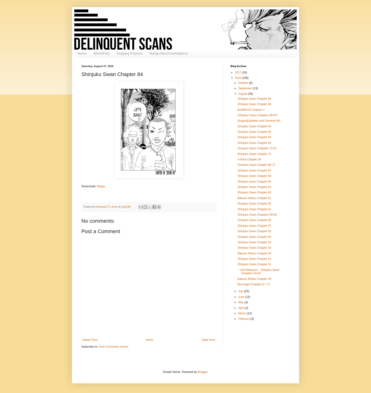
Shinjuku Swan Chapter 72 (254, 154)
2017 (238, 72)
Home (82, 53)
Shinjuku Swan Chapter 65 (254, 181)
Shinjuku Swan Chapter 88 (254, 104)
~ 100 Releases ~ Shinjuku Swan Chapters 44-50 (258, 271)
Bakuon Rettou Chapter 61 (254, 198)
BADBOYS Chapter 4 (251, 109)
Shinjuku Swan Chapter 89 (254, 98)
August (243, 93)
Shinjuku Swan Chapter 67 (254, 170)
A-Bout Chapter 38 (249, 159)
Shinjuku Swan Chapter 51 (254, 264)
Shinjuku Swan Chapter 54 (254, 242)
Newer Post (90, 340)
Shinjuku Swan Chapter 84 (254, 131)
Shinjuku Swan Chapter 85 (254, 126)
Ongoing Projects (129, 53)
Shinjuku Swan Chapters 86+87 (257, 115)
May (241, 302)
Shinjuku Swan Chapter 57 (254, 225)
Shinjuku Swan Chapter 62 (254, 203)
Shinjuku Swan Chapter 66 (254, 176)
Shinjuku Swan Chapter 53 (254, 247)
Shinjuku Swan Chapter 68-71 (256, 165)
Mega (101, 186)
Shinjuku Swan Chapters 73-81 (257, 148)
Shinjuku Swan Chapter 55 (254, 237)
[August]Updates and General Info (259, 120)
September (245, 88)
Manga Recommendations (168, 53)
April (241, 308)
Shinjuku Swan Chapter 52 (254, 259)
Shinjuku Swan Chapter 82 (254, 143)
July (241, 291)
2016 (238, 78)
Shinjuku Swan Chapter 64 (254, 187)
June (241, 297)
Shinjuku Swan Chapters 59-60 (257, 214)
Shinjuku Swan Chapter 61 (254, 209)
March (242, 313)
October (243, 83)
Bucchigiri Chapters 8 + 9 (253, 284)
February (244, 318)
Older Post (208, 340)
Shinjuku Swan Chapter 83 (254, 137)
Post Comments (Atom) (113, 346)
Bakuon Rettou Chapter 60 (254, 253)
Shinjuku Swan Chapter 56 (254, 231)
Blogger (202, 372)
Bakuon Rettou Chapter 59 (254, 279)
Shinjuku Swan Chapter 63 (254, 192)
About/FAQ (101, 53)
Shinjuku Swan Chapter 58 (254, 220)
